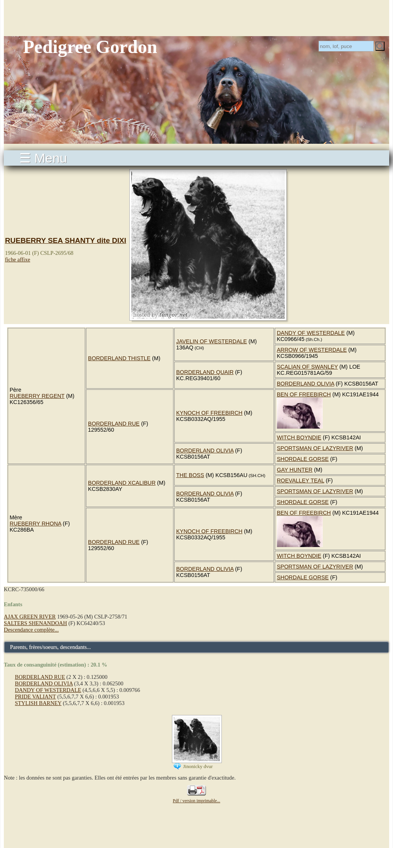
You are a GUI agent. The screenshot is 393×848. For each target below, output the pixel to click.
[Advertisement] (196, 17)
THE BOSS (190, 475)
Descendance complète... (31, 630)
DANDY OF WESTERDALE (311, 333)
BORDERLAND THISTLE (119, 358)
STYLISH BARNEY (38, 703)
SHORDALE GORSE (303, 459)
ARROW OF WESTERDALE (312, 350)
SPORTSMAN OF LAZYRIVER (315, 448)
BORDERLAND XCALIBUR (121, 483)
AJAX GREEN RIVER (30, 617)
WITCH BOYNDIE (299, 437)
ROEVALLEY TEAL (300, 480)
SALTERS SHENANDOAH (35, 623)
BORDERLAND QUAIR (205, 372)
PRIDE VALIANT (35, 696)
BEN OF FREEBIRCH (304, 394)
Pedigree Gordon (90, 47)
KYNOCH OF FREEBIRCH (209, 413)
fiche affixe (17, 259)
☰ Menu (43, 158)
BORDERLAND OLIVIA (305, 384)
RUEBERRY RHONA (35, 523)
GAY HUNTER (294, 470)
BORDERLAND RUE (113, 424)
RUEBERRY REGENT (37, 396)
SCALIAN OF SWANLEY (307, 367)
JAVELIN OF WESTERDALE (211, 341)
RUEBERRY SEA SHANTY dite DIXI (65, 240)
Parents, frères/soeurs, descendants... (50, 647)
